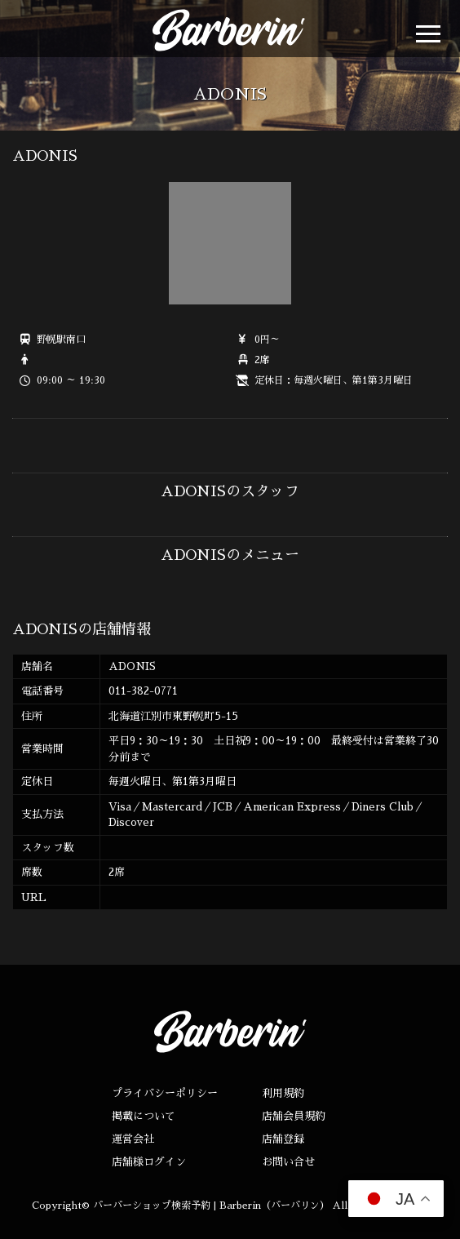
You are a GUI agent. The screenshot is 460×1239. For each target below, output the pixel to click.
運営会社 (133, 1139)
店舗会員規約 (293, 1116)
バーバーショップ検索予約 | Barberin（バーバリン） (211, 1205)
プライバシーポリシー (165, 1093)
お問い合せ (288, 1162)
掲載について (143, 1116)
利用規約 (283, 1093)
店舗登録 (283, 1139)
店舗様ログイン (149, 1162)
